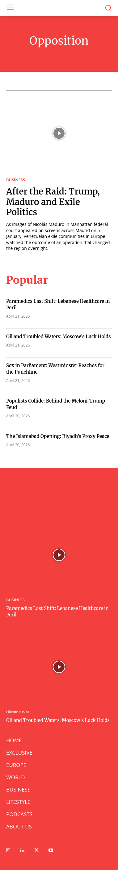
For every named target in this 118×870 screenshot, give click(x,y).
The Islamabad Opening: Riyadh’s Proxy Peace (57, 436)
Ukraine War (17, 712)
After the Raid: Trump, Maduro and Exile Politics (53, 202)
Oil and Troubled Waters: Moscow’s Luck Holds (58, 336)
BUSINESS (15, 180)
